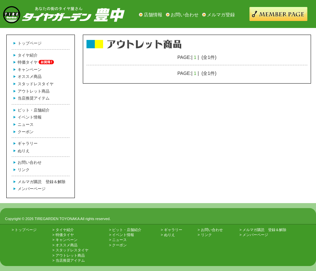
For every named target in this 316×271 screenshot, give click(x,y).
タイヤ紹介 (28, 55)
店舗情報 (153, 14)
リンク (24, 169)
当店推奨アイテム (34, 98)
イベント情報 (30, 117)
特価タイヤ (28, 62)
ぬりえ (24, 150)
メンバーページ (32, 188)
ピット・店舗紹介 (34, 110)
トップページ (30, 43)
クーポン (26, 132)
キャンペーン (30, 69)
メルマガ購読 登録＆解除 (42, 181)
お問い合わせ (185, 14)
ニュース (26, 124)
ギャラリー (28, 143)
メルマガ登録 (221, 14)
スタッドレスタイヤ (36, 84)
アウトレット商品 (34, 91)
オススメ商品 (30, 76)
